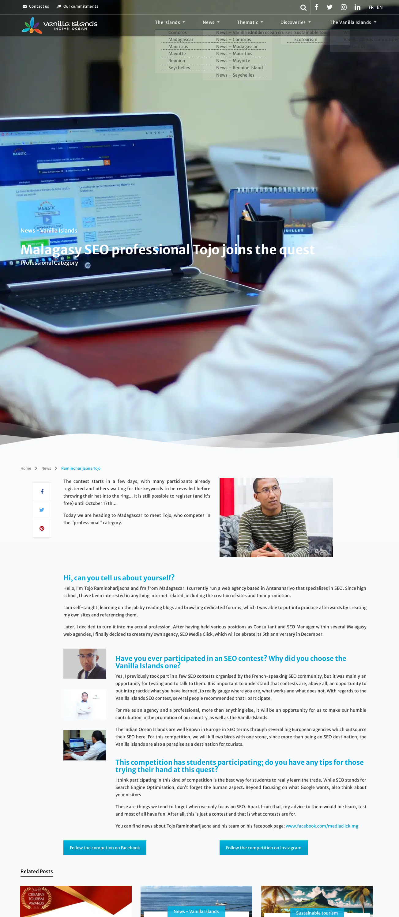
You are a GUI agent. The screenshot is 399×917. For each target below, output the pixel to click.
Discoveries (304, 26)
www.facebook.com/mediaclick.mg (322, 826)
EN (380, 7)
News (234, 26)
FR (371, 7)
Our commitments (78, 6)
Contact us (36, 6)
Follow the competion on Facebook (105, 848)
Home (26, 468)
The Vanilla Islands (354, 26)
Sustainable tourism (317, 913)
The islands (200, 26)
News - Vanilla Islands (49, 230)
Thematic (265, 26)
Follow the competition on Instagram (264, 848)
